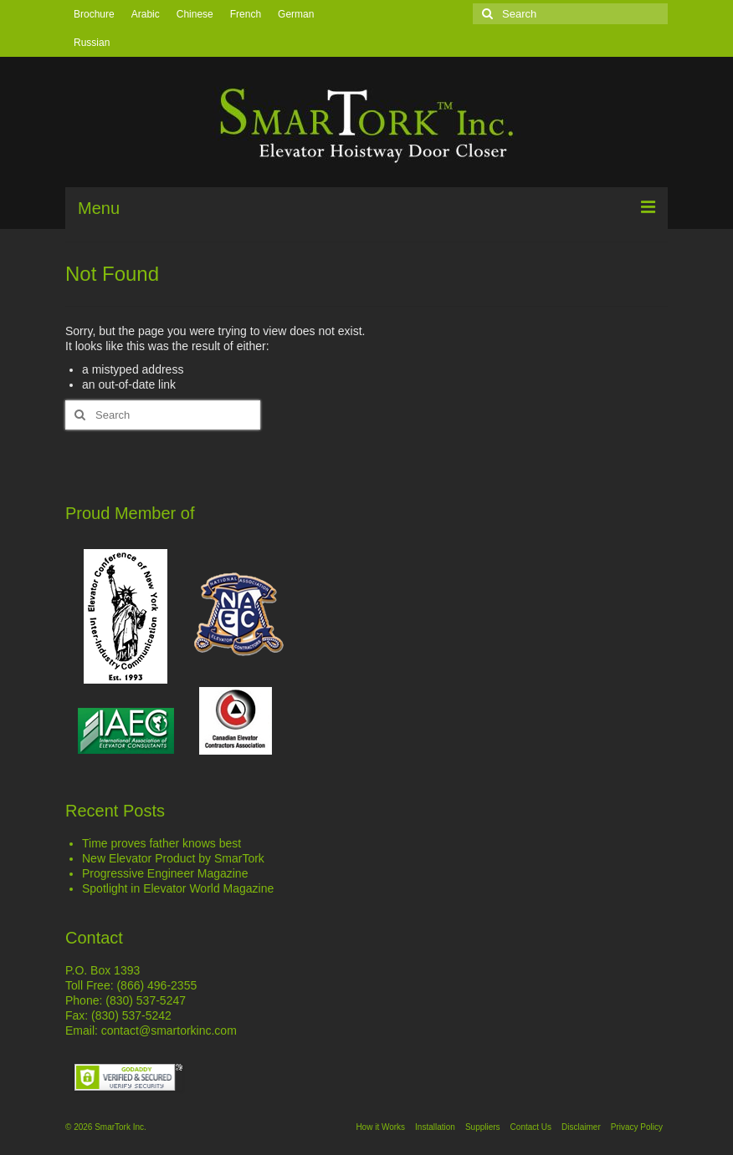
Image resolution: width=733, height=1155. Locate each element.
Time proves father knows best (161, 843)
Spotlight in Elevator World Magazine (178, 888)
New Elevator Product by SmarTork (173, 858)
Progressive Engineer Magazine (165, 873)
